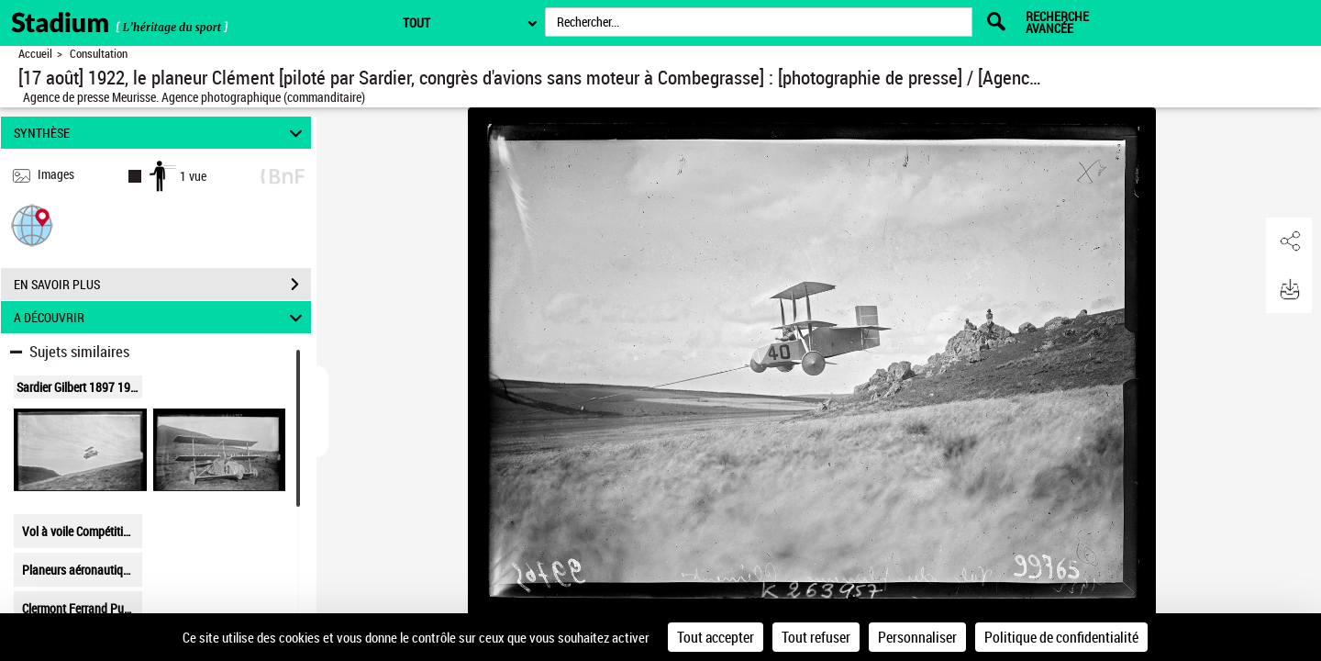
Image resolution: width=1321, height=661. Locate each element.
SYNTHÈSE (161, 133)
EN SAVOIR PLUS (162, 284)
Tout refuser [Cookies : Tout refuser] (816, 637)
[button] (32, 224)
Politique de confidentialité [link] (1061, 637)
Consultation (99, 54)
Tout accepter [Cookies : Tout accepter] (715, 637)
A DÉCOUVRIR (161, 317)
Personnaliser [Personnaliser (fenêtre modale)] (917, 637)
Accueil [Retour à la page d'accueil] (35, 54)
